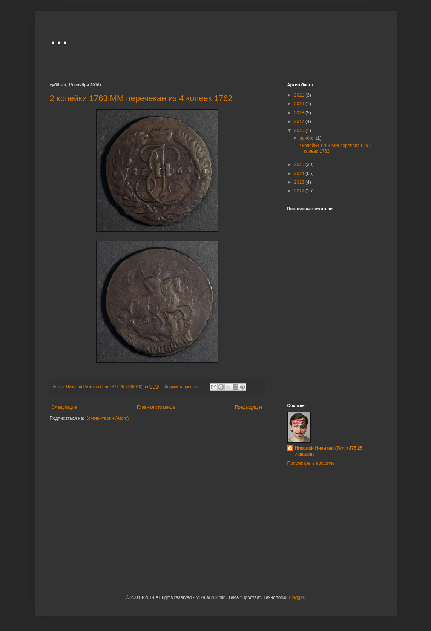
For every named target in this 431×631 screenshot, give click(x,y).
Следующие (64, 407)
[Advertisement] (334, 331)
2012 (299, 190)
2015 (299, 164)
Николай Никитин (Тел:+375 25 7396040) (329, 451)
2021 (299, 95)
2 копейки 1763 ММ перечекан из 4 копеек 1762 (141, 98)
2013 (299, 182)
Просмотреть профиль (311, 463)
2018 (299, 112)
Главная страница (156, 407)
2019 (299, 103)
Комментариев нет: (183, 386)
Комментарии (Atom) (107, 418)
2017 (299, 121)
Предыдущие (249, 407)
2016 (299, 130)
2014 (299, 173)
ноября (307, 138)
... (59, 36)
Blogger (296, 597)
